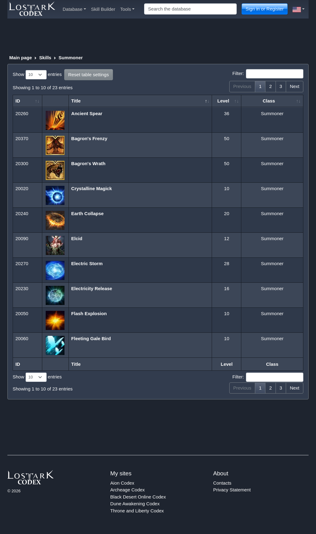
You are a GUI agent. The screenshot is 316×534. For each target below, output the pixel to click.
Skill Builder (103, 9)
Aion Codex (122, 483)
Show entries (37, 74)
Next (294, 86)
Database (74, 9)
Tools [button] (127, 9)
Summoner (71, 57)
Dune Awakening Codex (135, 503)
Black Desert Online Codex (138, 496)
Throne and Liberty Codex (137, 510)
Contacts (222, 483)
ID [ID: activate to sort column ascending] (17, 100)
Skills (45, 57)
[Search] (190, 9)
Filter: (267, 73)
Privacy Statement (232, 489)
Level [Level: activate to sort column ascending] (223, 100)
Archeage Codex (127, 489)
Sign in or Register (265, 8)
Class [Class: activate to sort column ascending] (269, 100)
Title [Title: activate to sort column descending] (76, 100)
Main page (20, 57)
